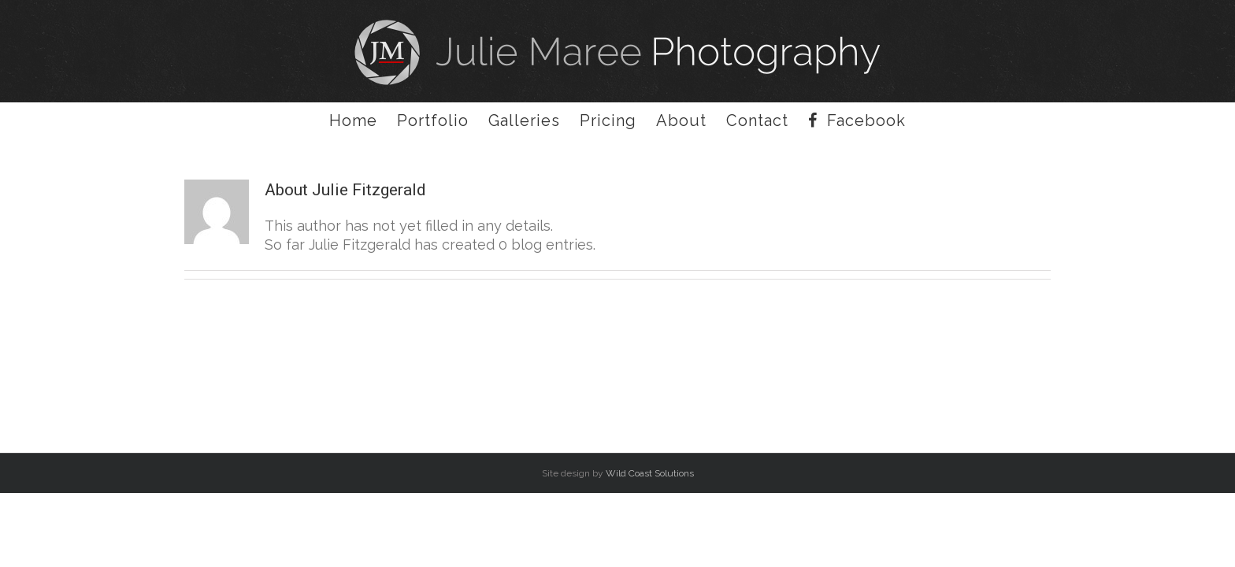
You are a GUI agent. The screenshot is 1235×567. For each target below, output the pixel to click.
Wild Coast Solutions (650, 473)
